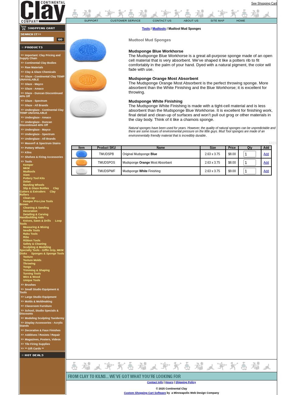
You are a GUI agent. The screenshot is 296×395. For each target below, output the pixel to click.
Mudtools (29, 171)
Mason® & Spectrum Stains (43, 143)
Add (266, 154)
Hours (169, 382)
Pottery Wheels (35, 147)
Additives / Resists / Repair (42, 334)
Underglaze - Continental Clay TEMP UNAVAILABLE (42, 111)
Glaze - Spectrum (36, 100)
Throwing (29, 263)
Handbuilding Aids (32, 217)
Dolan (27, 181)
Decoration (30, 211)
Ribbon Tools (31, 240)
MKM (26, 168)
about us (190, 20)
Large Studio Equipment (40, 296)
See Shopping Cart (264, 3)
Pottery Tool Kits (34, 178)
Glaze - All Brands (36, 105)
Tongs (27, 266)
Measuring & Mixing (36, 227)
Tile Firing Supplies (37, 344)
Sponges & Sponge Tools (47, 253)
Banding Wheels (33, 184)
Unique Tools (31, 280)
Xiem (26, 174)
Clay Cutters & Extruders (39, 190)
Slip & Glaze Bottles (36, 188)
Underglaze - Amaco (38, 117)
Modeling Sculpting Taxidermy (44, 318)
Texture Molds (32, 260)
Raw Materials (34, 67)
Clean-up (29, 197)
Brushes (30, 284)
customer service (125, 20)
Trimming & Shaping (36, 270)
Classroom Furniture (38, 306)
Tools (28, 161)
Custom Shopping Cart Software (145, 392)
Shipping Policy (186, 382)
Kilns (28, 152)
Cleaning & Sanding (36, 207)
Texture (28, 256)
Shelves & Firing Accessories (44, 156)
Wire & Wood (31, 276)
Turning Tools (32, 273)
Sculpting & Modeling (37, 247)
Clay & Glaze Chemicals (40, 71)
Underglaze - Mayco (38, 129)
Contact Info (155, 382)
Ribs (26, 237)
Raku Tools (30, 233)
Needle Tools (31, 230)
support (91, 20)
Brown (24, 204)
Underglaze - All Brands (40, 138)
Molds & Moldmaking (38, 301)
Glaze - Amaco (34, 88)
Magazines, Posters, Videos (43, 339)
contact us (162, 20)
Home (241, 20)
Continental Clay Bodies (40, 62)
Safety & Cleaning (34, 243)
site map (217, 20)
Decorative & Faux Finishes (43, 330)
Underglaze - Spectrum (40, 134)
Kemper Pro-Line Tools (38, 201)
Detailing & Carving (35, 214)
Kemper (28, 164)
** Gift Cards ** (34, 348)
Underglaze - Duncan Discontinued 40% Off (36, 124)
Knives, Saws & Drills (37, 220)
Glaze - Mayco (34, 84)
